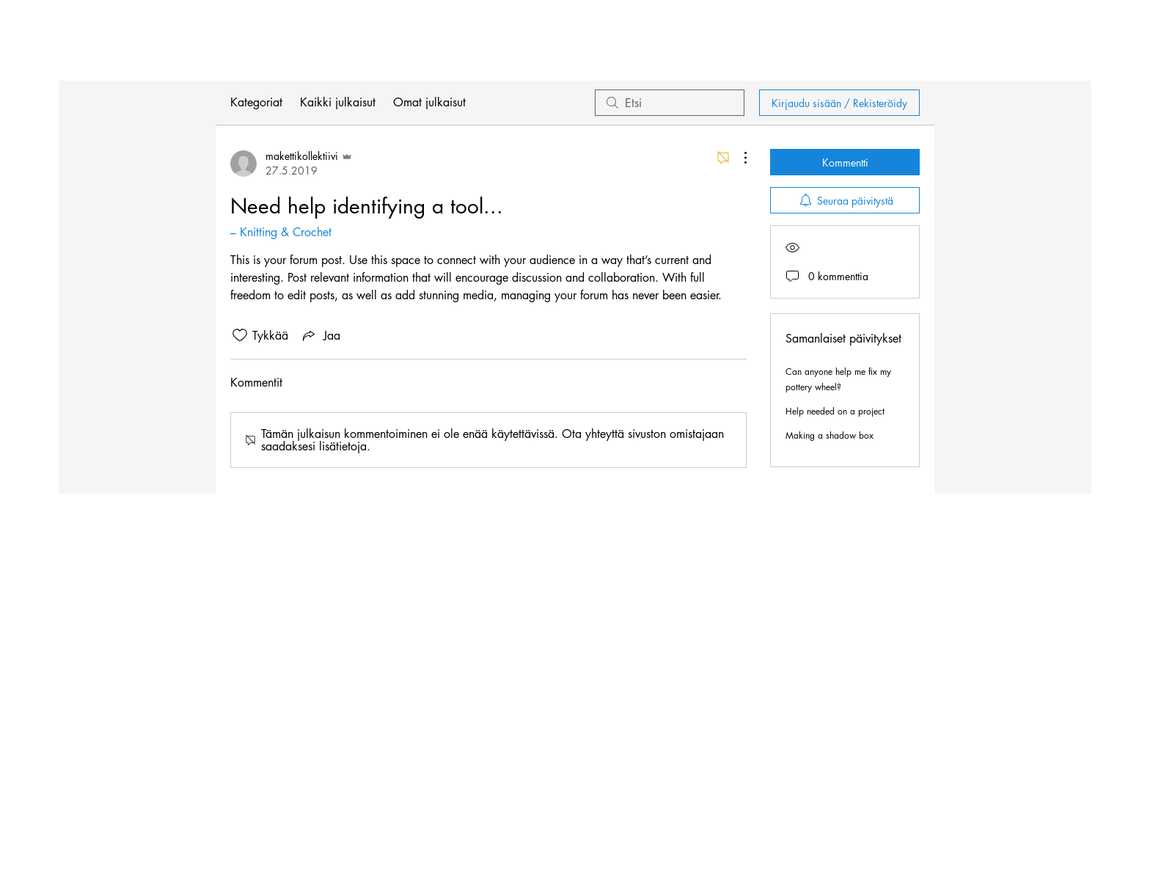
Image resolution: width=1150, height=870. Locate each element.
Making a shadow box (829, 435)
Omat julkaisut (429, 102)
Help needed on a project (835, 411)
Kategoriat (256, 102)
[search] (669, 102)
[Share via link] (320, 335)
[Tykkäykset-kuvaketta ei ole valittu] (239, 335)
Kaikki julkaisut (338, 102)
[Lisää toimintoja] (738, 158)
